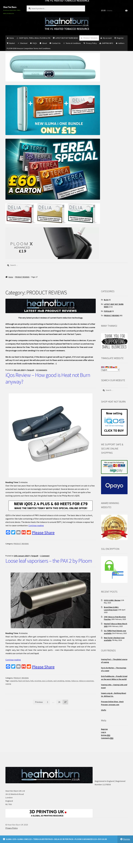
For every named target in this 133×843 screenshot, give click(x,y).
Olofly (103, 710)
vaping (8, 684)
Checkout (23, 43)
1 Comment (44, 556)
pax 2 (44, 681)
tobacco (74, 681)
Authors (121, 43)
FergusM (30, 370)
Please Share (43, 533)
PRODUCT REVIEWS (90, 38)
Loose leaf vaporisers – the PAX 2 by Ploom (48, 560)
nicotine (37, 681)
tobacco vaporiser (86, 681)
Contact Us (56, 43)
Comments (107, 738)
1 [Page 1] (47, 702)
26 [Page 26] (59, 702)
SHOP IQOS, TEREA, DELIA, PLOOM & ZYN (34, 38)
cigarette (13, 681)
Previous (39, 702)
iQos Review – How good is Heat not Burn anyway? (47, 378)
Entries (105, 735)
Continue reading (36, 525)
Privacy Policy (91, 43)
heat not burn (23, 681)
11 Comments (41, 370)
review (67, 681)
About (44, 43)
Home (11, 38)
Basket (12, 43)
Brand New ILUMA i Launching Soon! (111, 608)
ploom (49, 681)
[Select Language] (110, 369)
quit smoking (58, 681)
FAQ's (35, 43)
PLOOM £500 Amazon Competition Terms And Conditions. (29, 48)
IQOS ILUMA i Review (112, 600)
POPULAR (107, 311)
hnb (32, 681)
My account (107, 38)
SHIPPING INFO (107, 43)
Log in (103, 732)
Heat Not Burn (9, 7)
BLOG (106, 300)
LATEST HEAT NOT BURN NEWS (66, 38)
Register (120, 38)
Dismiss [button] (126, 839)
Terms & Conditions (73, 43)
